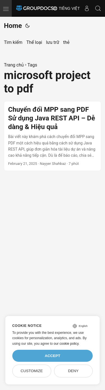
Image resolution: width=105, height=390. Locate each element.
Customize (31, 371)
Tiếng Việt (66, 8)
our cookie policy (66, 344)
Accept (52, 356)
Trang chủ (14, 65)
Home (13, 26)
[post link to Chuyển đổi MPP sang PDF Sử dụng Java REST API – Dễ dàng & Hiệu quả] (52, 136)
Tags (32, 65)
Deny (73, 371)
